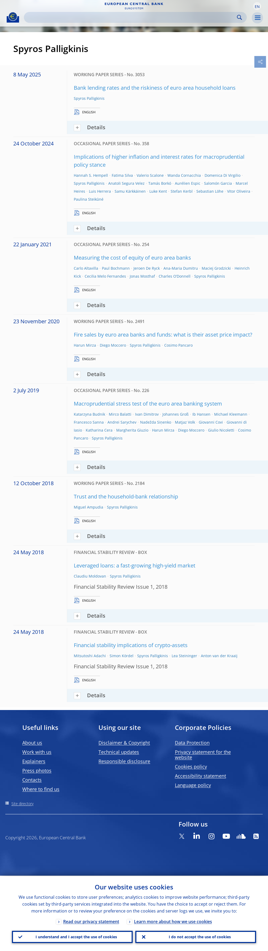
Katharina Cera (99, 430)
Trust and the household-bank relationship (126, 496)
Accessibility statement (200, 776)
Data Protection (192, 742)
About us (32, 742)
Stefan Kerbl (182, 191)
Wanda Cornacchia (184, 175)
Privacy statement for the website (203, 754)
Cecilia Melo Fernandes (105, 276)
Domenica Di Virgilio (222, 175)
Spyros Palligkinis (89, 98)
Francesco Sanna (89, 422)
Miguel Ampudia (88, 507)
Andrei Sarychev (121, 422)
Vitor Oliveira (238, 191)
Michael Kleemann (230, 414)
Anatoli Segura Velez (126, 183)
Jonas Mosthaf (142, 276)
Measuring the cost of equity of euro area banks (132, 257)
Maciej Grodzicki (216, 268)
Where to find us (40, 789)
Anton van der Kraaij (219, 655)
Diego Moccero (113, 345)
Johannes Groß (175, 414)
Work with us (36, 752)
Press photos (36, 770)
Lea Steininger (184, 655)
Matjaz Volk (185, 422)
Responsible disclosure (124, 761)
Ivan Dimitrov (147, 414)
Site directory (22, 803)
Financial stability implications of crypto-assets (131, 645)
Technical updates (118, 752)
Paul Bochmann (116, 268)
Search (239, 17)
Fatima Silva (122, 175)
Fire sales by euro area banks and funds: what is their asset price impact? (163, 334)
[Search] (131, 17)
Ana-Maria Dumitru (180, 268)
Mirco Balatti (120, 414)
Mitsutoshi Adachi (90, 655)
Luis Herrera (100, 191)
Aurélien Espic (187, 183)
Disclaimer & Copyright (124, 742)
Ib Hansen (201, 414)
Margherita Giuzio (132, 430)
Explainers (33, 761)
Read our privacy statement (91, 921)
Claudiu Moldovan (90, 576)
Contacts (32, 780)
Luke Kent (158, 191)
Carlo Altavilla (86, 268)
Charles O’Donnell (175, 276)
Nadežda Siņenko (155, 422)
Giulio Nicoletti (221, 430)
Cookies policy (191, 766)
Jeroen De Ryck (146, 268)
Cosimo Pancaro (178, 345)
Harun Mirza (85, 345)
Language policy (193, 785)
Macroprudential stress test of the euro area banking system (148, 403)
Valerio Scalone (150, 175)
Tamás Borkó (159, 183)
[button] (257, 6)
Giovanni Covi (211, 422)
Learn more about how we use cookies (173, 921)
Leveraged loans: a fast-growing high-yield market (134, 565)
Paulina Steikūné (88, 199)
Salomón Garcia (218, 183)
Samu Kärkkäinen (130, 191)
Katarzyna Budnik (89, 414)
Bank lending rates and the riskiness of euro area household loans (155, 87)
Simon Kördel (121, 655)
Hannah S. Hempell (91, 175)
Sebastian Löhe (209, 191)
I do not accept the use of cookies (200, 936)
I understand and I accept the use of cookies (76, 936)
